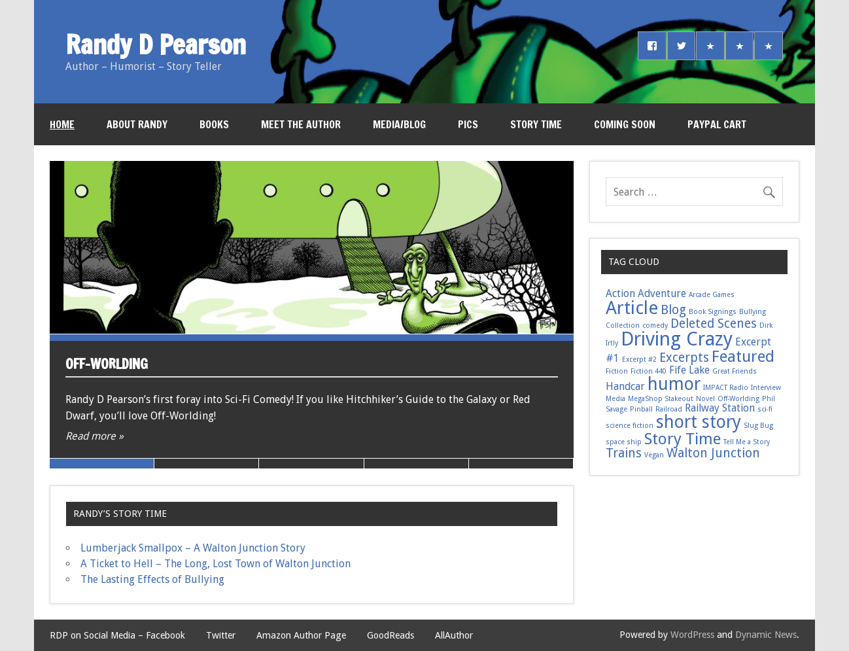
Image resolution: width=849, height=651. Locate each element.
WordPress (692, 634)
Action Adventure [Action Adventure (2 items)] (646, 293)
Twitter (220, 635)
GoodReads (390, 635)
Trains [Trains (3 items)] (624, 453)
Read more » (94, 436)
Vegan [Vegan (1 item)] (654, 455)
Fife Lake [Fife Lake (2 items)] (689, 370)
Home (62, 124)
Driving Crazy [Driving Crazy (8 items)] (677, 339)
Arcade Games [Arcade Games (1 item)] (712, 294)
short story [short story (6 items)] (698, 422)
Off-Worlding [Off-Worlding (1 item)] (738, 399)
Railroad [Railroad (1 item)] (668, 409)
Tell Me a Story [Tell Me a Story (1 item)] (746, 442)
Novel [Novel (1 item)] (705, 399)
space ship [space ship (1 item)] (624, 442)
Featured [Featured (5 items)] (743, 356)
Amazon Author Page (301, 635)
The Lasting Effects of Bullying (152, 579)
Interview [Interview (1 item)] (766, 387)
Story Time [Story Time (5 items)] (682, 438)
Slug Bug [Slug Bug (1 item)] (758, 425)
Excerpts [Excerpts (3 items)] (684, 357)
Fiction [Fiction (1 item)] (617, 371)
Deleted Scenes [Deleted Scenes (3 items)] (713, 323)
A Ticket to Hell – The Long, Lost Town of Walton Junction (215, 563)
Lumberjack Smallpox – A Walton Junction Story (192, 548)
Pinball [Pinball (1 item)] (641, 409)
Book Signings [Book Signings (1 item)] (712, 312)
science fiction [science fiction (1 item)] (629, 425)
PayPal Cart (716, 124)
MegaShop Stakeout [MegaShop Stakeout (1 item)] (660, 399)
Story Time (536, 124)
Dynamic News (766, 634)
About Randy (137, 124)
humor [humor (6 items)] (674, 384)
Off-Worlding (106, 364)
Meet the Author (301, 124)
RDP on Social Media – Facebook (117, 635)
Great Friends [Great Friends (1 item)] (734, 371)
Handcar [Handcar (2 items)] (625, 386)
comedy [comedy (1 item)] (655, 325)
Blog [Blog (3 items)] (673, 309)
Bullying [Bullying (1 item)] (752, 312)
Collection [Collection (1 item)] (623, 325)
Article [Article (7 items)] (632, 308)
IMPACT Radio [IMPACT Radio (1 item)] (725, 387)
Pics (468, 124)
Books (214, 124)
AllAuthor (454, 635)
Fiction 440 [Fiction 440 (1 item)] (649, 371)
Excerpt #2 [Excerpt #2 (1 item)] (639, 359)
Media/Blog (399, 124)
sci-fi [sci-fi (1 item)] (764, 409)
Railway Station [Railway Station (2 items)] (720, 408)
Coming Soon (624, 124)
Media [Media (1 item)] (615, 399)
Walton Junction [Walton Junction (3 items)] (713, 453)
